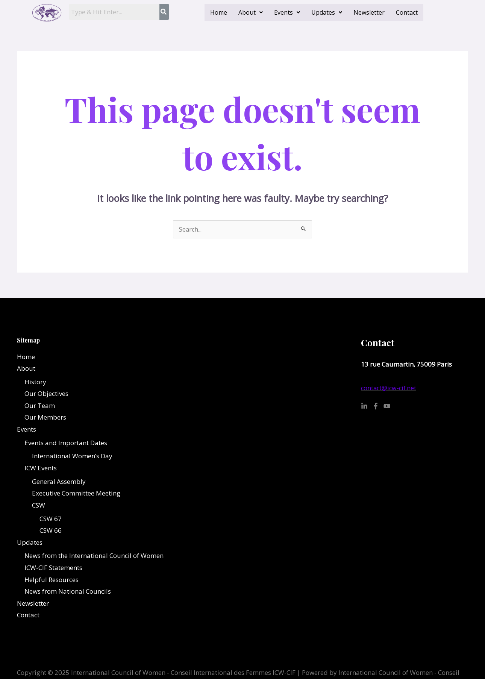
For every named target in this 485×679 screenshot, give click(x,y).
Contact (407, 12)
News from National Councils (67, 592)
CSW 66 (50, 531)
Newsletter (369, 12)
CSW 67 (50, 519)
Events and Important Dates (65, 443)
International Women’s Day (72, 456)
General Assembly (59, 481)
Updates (326, 12)
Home (218, 12)
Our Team (39, 406)
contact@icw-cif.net (389, 388)
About (250, 12)
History (35, 382)
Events (287, 12)
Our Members (45, 418)
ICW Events (40, 468)
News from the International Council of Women (94, 556)
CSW (38, 505)
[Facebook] (375, 406)
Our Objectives (46, 394)
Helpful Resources (51, 580)
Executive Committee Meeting (76, 494)
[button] (250, 12)
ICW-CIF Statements (53, 568)
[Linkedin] (364, 406)
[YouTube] (386, 406)
